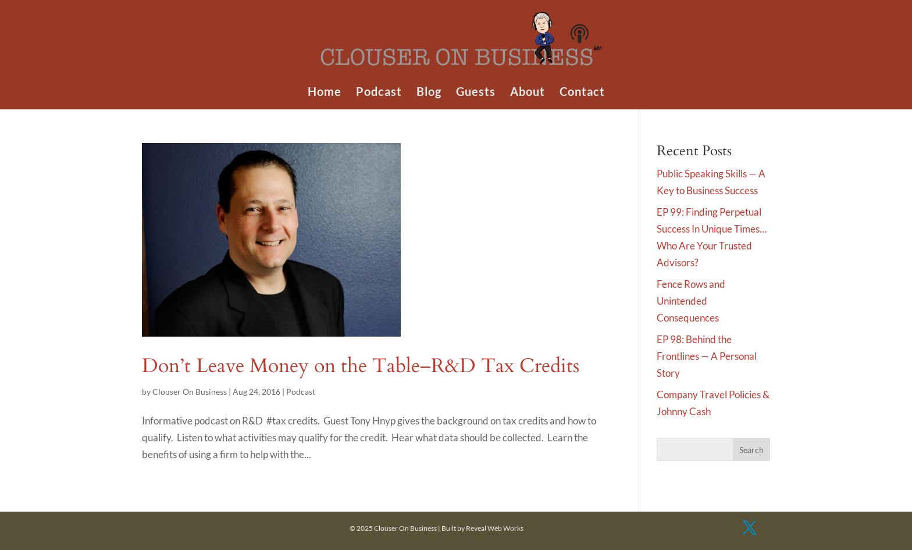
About (527, 92)
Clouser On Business (189, 392)
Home (324, 92)
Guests (476, 92)
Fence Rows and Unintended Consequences (691, 301)
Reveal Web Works (494, 528)
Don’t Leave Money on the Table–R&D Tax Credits (360, 365)
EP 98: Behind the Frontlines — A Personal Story (707, 356)
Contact (582, 92)
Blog (428, 92)
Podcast (379, 92)
